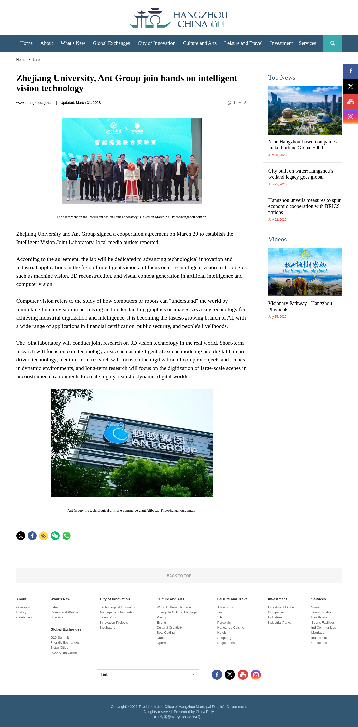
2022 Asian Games (65, 653)
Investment (277, 599)
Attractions (225, 607)
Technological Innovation (118, 607)
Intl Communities (323, 627)
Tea (220, 612)
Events (162, 622)
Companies (276, 612)
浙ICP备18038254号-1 (186, 717)
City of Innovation (115, 599)
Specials (57, 617)
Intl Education (321, 638)
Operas (162, 643)
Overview (23, 607)
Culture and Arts (170, 599)
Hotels (222, 632)
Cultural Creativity (170, 627)
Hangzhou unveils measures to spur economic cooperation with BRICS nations (304, 206)
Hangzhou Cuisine (230, 627)
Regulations (226, 643)
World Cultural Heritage (174, 607)
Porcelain (224, 622)
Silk (220, 617)
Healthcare (319, 617)
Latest (55, 607)
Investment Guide (281, 607)
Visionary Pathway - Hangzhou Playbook (300, 306)
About (21, 599)
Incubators (108, 627)
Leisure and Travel (233, 599)
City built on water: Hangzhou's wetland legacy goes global (300, 174)
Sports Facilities (323, 622)
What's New (60, 599)
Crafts (161, 638)
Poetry (161, 617)
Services (318, 599)
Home (21, 60)
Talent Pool (108, 617)
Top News (281, 77)
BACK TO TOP (179, 576)
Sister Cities (59, 647)
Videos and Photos (64, 612)
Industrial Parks (279, 622)
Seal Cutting (166, 632)
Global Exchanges (66, 629)
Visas (315, 607)
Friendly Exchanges (65, 642)
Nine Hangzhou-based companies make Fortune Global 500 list (302, 144)
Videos (277, 239)
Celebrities (24, 617)
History (21, 612)
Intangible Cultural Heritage (177, 612)
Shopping (224, 638)
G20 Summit (60, 637)
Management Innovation (117, 612)
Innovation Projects (114, 622)
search (332, 43)
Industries (275, 617)
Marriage (317, 632)
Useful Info (319, 643)
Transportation (322, 612)
